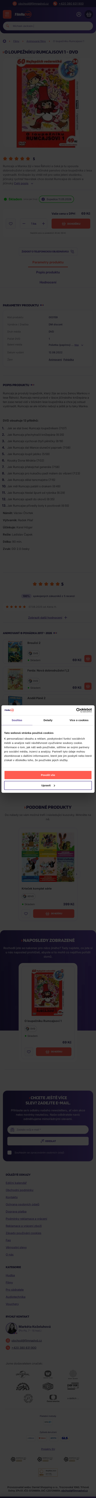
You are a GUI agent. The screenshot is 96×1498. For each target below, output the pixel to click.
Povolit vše (48, 774)
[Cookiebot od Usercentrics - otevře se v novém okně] (76, 710)
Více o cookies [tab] (79, 720)
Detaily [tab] (48, 720)
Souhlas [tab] (17, 720)
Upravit (48, 785)
